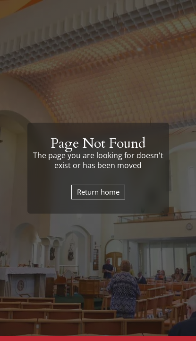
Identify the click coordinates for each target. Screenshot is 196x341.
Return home (98, 192)
